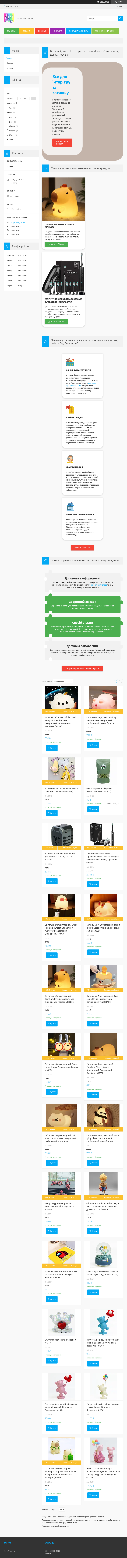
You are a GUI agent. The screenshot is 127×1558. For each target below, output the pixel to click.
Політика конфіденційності (77, 1434)
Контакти (57, 31)
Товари (26, 31)
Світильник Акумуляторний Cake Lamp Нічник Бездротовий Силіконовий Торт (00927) (102, 838)
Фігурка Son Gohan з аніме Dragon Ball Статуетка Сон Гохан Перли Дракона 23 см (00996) (102, 1046)
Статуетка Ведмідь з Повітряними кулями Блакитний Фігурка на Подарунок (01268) (102, 1182)
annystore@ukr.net (17, 223)
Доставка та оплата (78, 31)
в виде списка (121, 520)
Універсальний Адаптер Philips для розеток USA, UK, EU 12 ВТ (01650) (60, 696)
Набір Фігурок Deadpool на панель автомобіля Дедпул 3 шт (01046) (60, 1046)
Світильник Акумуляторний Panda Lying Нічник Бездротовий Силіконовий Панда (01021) (102, 977)
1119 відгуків (104, 2)
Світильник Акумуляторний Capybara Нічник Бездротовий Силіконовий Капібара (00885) (59, 838)
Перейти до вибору (62, 142)
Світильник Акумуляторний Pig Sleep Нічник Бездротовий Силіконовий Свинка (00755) (101, 559)
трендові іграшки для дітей (59, 309)
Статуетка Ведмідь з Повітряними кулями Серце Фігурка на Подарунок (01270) (102, 1246)
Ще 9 (11, 139)
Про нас (42, 31)
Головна (11, 31)
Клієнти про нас (82, 387)
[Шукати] (120, 18)
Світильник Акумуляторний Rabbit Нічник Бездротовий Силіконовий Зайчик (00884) (103, 767)
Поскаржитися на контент (57, 1434)
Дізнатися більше (56, 240)
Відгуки (9, 68)
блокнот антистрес (98, 424)
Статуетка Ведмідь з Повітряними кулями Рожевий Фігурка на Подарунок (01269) (61, 1246)
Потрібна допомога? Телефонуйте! (82, 508)
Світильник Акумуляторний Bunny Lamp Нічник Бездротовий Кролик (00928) (61, 906)
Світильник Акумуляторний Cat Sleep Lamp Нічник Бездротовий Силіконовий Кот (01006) (61, 977)
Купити (53, 587)
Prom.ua (75, 1432)
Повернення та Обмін (105, 31)
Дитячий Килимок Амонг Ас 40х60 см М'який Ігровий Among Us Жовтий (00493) (61, 1114)
